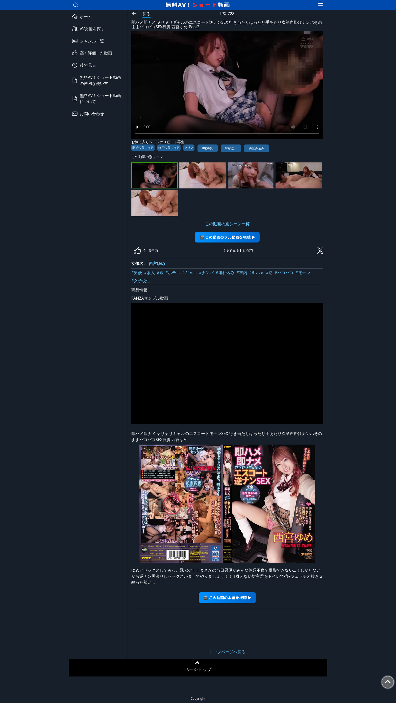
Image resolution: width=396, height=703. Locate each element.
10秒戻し (207, 148)
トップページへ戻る (227, 651)
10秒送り (231, 148)
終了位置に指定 (169, 148)
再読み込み (256, 148)
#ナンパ (206, 272)
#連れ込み (225, 272)
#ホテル (172, 272)
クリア (188, 148)
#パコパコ (284, 272)
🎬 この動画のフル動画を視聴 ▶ (227, 237)
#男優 (136, 272)
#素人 (149, 272)
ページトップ (198, 669)
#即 (160, 272)
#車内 (241, 272)
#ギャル (189, 272)
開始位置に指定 (143, 148)
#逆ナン (302, 272)
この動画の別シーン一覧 (227, 224)
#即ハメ (256, 272)
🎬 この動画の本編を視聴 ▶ (227, 597)
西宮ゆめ (157, 263)
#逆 (269, 272)
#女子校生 (140, 280)
